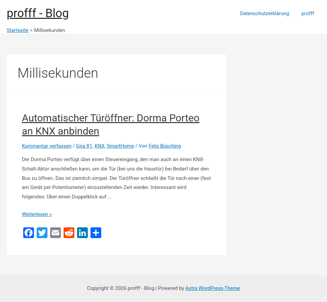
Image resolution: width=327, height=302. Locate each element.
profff (308, 13)
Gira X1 (84, 146)
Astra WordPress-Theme (212, 288)
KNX (100, 146)
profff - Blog (38, 13)
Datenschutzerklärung (267, 13)
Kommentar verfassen (47, 146)
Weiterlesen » (37, 214)
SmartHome (120, 146)
